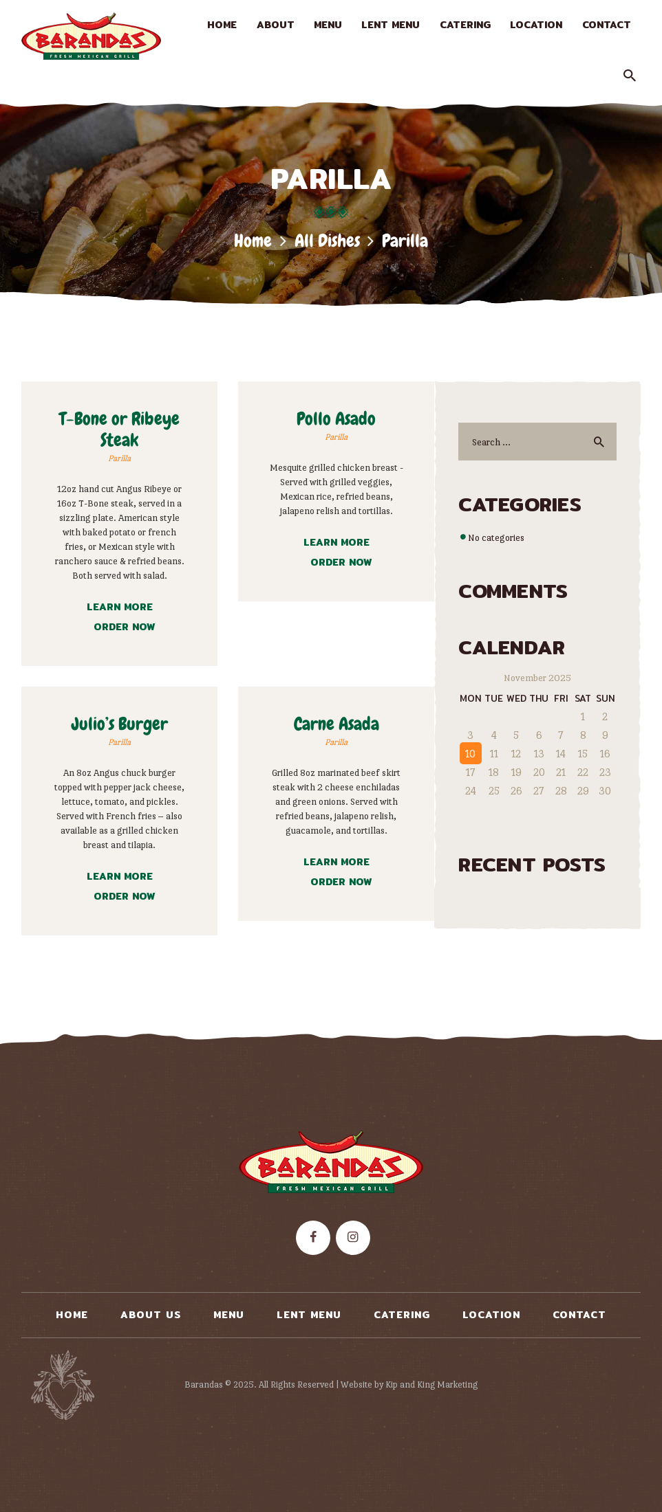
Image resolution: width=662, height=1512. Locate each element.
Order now (124, 626)
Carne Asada (336, 724)
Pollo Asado (336, 419)
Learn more (120, 606)
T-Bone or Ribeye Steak (119, 429)
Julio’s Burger (120, 724)
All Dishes (327, 241)
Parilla (119, 458)
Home (253, 241)
